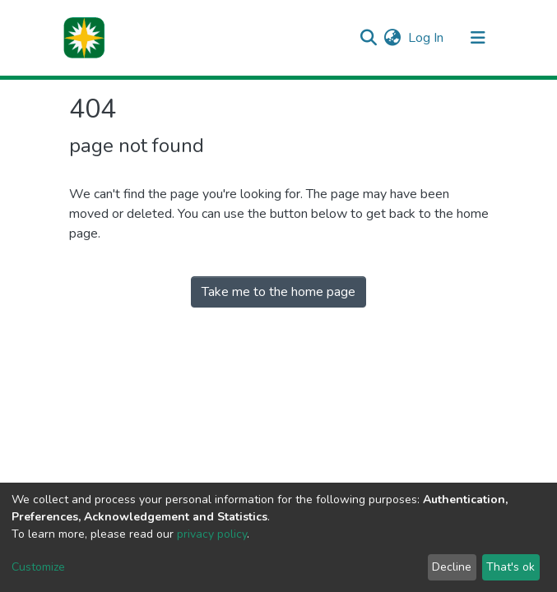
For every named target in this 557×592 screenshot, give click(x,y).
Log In (426, 38)
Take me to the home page (278, 292)
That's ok (510, 567)
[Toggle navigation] (478, 37)
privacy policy (212, 534)
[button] (393, 38)
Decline (451, 567)
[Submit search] (369, 38)
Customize (38, 567)
